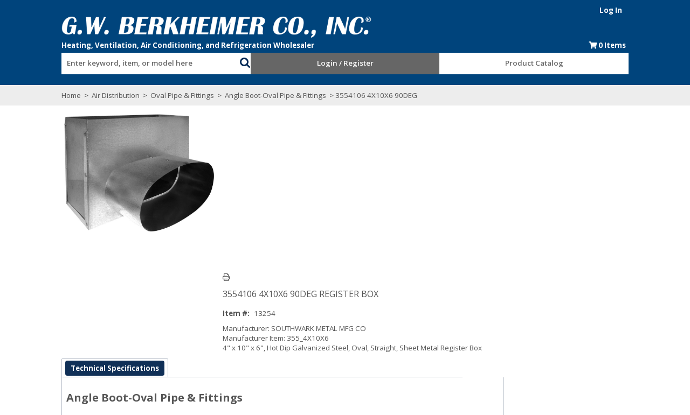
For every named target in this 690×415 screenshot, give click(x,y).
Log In (618, 10)
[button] (242, 61)
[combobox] (145, 61)
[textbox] (140, 63)
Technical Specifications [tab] (107, 288)
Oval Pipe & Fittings (174, 95)
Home (63, 95)
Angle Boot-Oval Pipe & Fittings (268, 95)
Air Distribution (108, 95)
